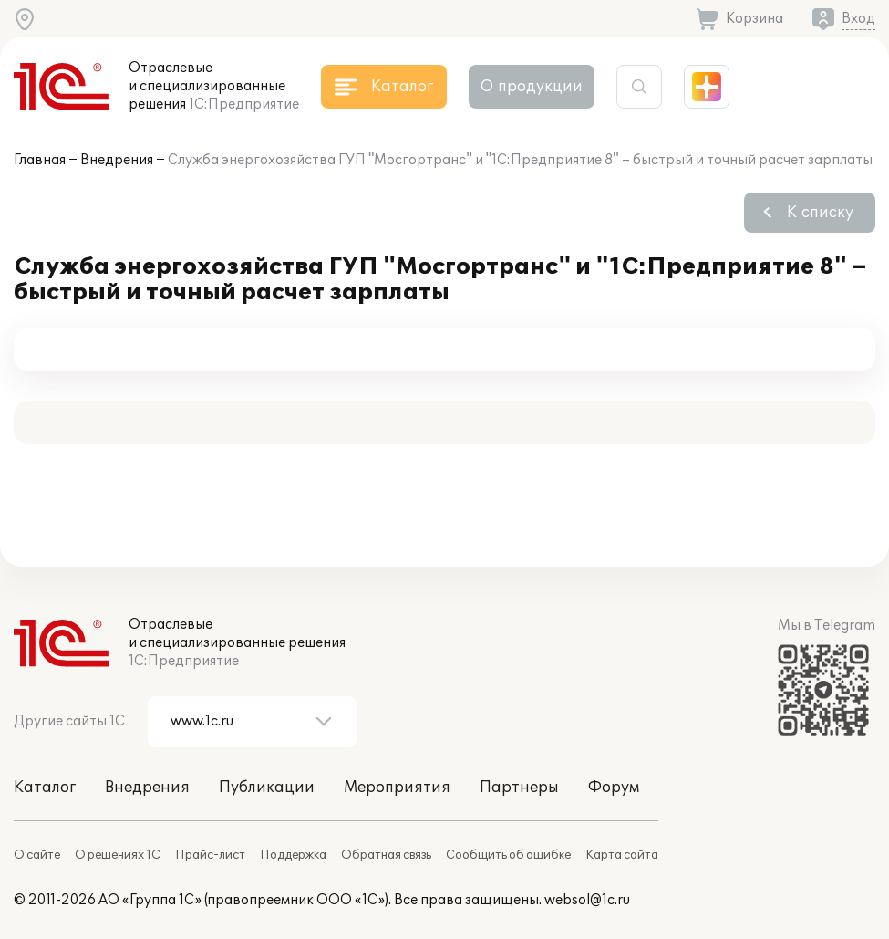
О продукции (532, 87)
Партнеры (519, 787)
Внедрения (116, 160)
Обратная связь (386, 855)
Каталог (45, 787)
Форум (613, 787)
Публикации (267, 787)
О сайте (37, 855)
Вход (858, 18)
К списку (820, 212)
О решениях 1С (117, 855)
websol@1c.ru (587, 900)
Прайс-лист (210, 855)
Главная (40, 160)
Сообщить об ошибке (508, 855)
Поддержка (293, 855)
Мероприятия (397, 787)
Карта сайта (621, 855)
